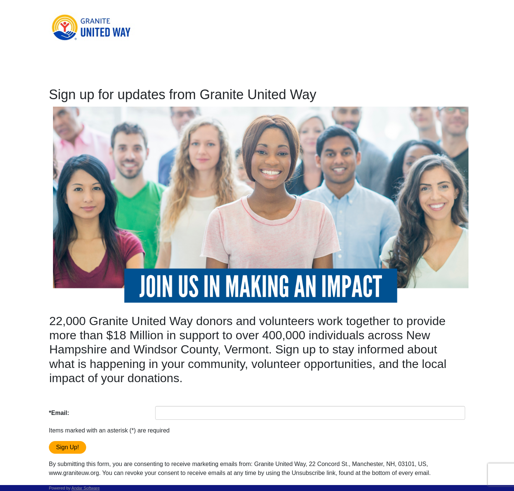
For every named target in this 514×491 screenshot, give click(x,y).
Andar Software (86, 488)
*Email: (59, 413)
